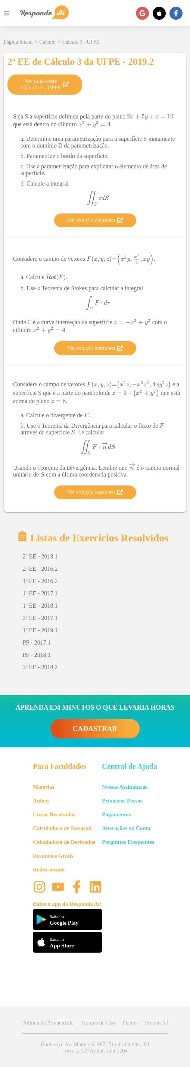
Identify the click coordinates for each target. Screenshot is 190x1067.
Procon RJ (156, 1023)
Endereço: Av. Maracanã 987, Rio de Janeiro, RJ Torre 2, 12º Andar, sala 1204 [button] (95, 1047)
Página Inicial (18, 42)
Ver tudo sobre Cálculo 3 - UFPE (44, 84)
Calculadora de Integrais (62, 828)
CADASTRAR (95, 728)
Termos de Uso (98, 1023)
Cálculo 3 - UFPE (81, 42)
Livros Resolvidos (54, 814)
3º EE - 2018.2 (40, 667)
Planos (129, 1023)
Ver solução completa (95, 220)
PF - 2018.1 (37, 655)
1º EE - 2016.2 (40, 581)
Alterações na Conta (126, 828)
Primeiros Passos (122, 801)
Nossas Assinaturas (124, 787)
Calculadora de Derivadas (64, 842)
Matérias (43, 787)
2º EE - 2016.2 (40, 569)
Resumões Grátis (53, 856)
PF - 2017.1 (37, 642)
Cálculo (47, 42)
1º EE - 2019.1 (40, 630)
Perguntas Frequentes (128, 842)
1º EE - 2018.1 (40, 605)
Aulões (41, 801)
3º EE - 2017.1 (40, 618)
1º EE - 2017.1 (40, 593)
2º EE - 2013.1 (40, 556)
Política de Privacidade (48, 1023)
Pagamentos (116, 814)
